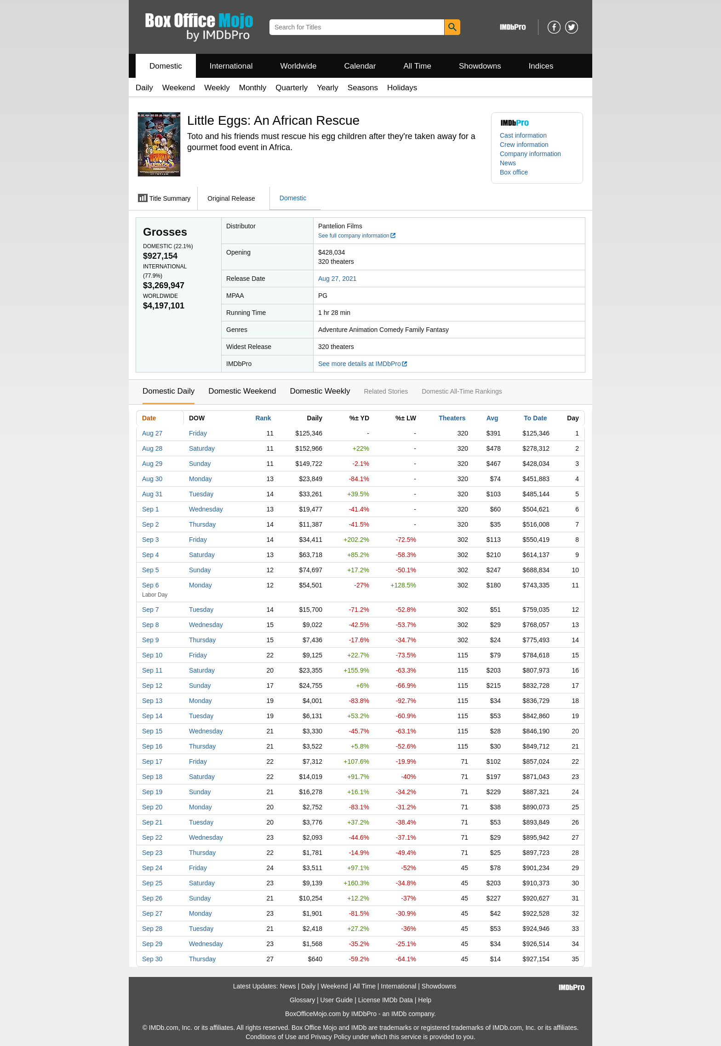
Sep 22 (152, 837)
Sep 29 (152, 943)
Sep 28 (152, 928)
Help (424, 1000)
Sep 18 (152, 776)
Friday (198, 433)
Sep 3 (150, 539)
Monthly (253, 87)
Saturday (202, 448)
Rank (263, 418)
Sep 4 (150, 554)
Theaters (452, 418)
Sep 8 (150, 624)
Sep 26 (152, 898)
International (231, 66)
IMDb (398, 1013)
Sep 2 (150, 524)
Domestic (165, 66)
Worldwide (298, 66)
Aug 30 (152, 478)
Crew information (524, 144)
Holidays (402, 87)
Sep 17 (152, 761)
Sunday (200, 463)
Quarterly (291, 87)
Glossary (302, 1000)
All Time (417, 66)
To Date (535, 418)
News (508, 163)
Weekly (216, 87)
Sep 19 (152, 792)
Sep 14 (152, 716)
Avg (492, 418)
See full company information (357, 235)
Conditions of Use (271, 1036)
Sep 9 (150, 640)
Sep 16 (152, 746)
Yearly (327, 87)
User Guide (336, 1000)
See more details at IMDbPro (363, 363)
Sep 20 (152, 807)
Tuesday (201, 494)
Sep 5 (150, 570)
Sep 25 (152, 883)
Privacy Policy (331, 1036)
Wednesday (206, 509)
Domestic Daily (169, 391)
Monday (200, 478)
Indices (541, 66)
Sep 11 (152, 670)
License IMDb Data (385, 1000)
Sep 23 (152, 852)
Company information (530, 153)
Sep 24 (152, 868)
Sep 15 (152, 731)
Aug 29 (152, 463)
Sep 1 (150, 509)
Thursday (202, 524)
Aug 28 (152, 448)
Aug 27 (152, 433)
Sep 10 (152, 655)
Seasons (363, 87)
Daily (144, 87)
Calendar (360, 66)
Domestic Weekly (320, 391)
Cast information (523, 135)
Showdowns (480, 66)
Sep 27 (152, 913)
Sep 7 (150, 609)
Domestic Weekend (242, 391)
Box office (514, 172)
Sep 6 (150, 585)
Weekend (178, 87)
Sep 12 (152, 685)
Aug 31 (152, 494)
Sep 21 (152, 822)
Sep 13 (152, 700)
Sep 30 (152, 959)
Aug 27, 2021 (337, 278)
